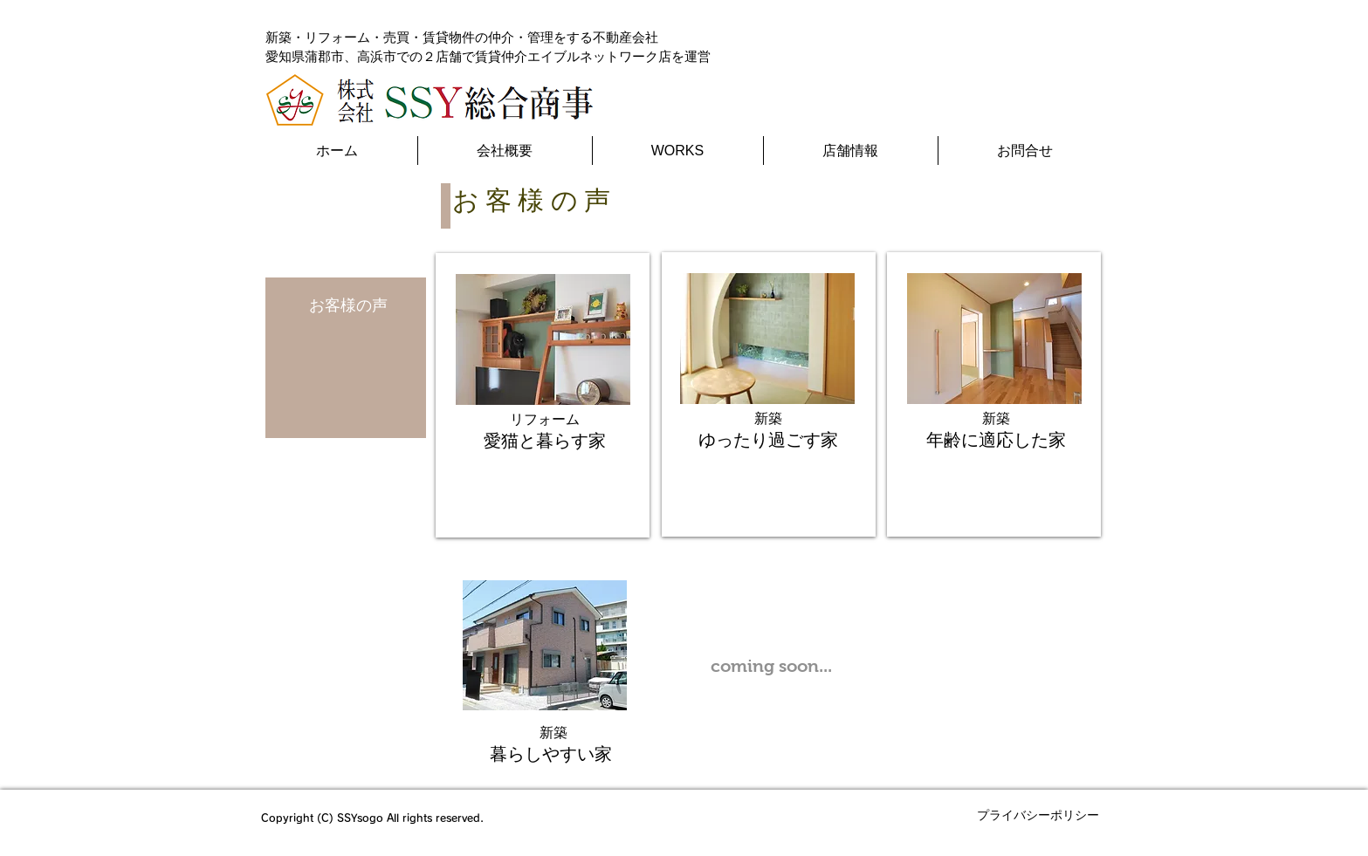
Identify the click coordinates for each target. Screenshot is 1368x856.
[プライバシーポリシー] (1038, 816)
